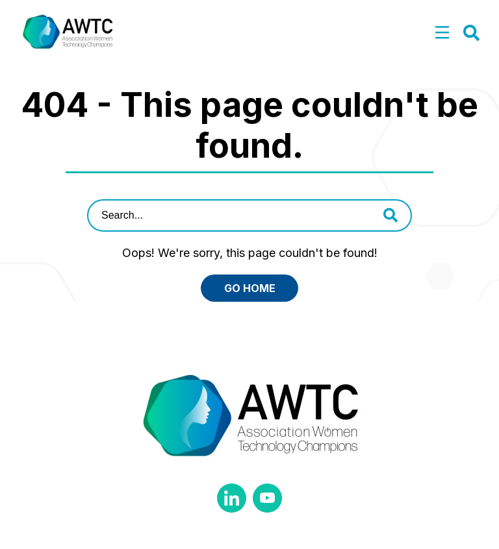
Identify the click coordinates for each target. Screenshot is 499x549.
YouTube (267, 498)
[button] (442, 33)
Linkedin (231, 498)
